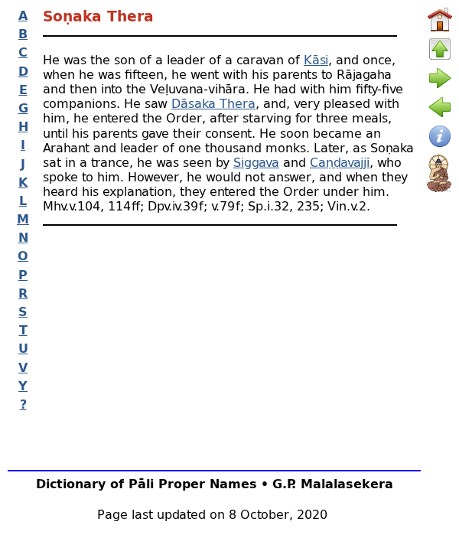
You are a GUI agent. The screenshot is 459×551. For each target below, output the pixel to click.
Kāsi (316, 59)
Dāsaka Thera (213, 103)
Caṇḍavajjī (339, 162)
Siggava (256, 162)
